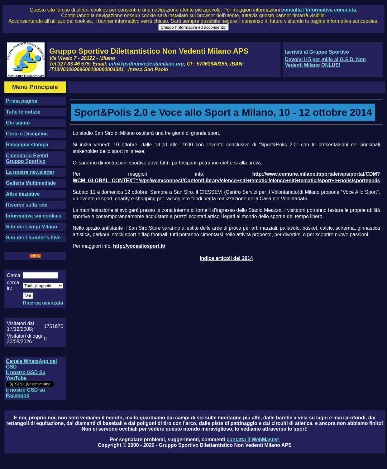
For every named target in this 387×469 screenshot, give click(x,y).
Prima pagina (21, 101)
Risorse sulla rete (26, 205)
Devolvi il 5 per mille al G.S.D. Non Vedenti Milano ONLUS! (325, 62)
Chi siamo (18, 122)
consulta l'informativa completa (318, 9)
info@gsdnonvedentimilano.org (146, 63)
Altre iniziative (23, 194)
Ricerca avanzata (43, 302)
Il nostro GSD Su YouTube (25, 375)
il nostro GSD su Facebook (25, 392)
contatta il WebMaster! (253, 439)
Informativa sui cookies (33, 215)
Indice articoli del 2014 (226, 258)
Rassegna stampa (27, 144)
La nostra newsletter (30, 172)
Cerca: (14, 275)
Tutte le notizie (23, 112)
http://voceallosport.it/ (139, 246)
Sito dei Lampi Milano (31, 226)
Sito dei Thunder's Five (33, 237)
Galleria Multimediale (31, 183)
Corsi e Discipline (27, 133)
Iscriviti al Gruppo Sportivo (317, 52)
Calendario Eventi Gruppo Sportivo (27, 158)
